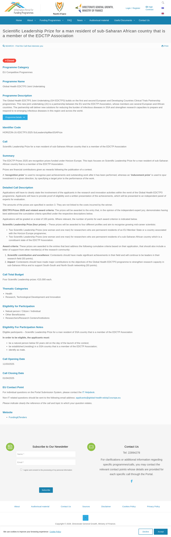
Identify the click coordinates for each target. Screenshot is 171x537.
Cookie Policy (55, 532)
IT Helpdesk (88, 392)
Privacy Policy (153, 506)
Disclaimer (106, 506)
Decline (145, 532)
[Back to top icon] (85, 518)
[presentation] (36, 480)
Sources (86, 506)
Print (164, 46)
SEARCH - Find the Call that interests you (23, 46)
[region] (85, 531)
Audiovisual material (40, 506)
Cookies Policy (129, 506)
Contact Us (66, 506)
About (17, 506)
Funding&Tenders (18, 417)
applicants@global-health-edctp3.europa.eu (98, 397)
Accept (161, 532)
